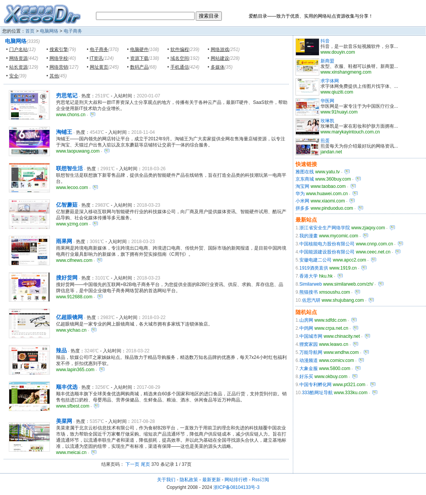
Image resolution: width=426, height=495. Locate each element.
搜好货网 (67, 278)
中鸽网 (306, 328)
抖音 (325, 41)
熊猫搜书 (308, 292)
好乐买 (306, 376)
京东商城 (305, 179)
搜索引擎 (59, 49)
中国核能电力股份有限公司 (327, 244)
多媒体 (218, 67)
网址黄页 (99, 67)
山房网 (306, 320)
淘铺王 (64, 132)
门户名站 (18, 49)
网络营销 (59, 67)
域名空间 (179, 58)
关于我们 (166, 479)
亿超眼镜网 (69, 317)
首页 (30, 31)
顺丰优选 (67, 387)
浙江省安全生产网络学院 (324, 227)
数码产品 (139, 67)
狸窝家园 (308, 344)
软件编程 (179, 49)
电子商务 (73, 31)
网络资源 (18, 58)
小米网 (302, 201)
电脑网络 (49, 31)
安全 (13, 76)
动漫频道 (308, 360)
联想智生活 (69, 168)
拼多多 (302, 208)
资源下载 (139, 58)
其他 (54, 76)
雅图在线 (305, 171)
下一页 (132, 464)
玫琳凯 (327, 120)
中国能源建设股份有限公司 (327, 252)
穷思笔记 (67, 95)
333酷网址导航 (317, 392)
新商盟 (327, 61)
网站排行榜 (236, 479)
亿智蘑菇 (67, 205)
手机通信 (179, 67)
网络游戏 (220, 49)
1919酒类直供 (313, 268)
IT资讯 (96, 58)
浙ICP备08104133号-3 (236, 487)
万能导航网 (310, 352)
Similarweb (310, 284)
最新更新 (211, 479)
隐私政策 (189, 479)
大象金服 (308, 368)
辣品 (61, 350)
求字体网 (329, 81)
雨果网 (64, 241)
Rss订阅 (260, 479)
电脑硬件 (139, 49)
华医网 (327, 101)
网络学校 (59, 58)
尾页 (145, 464)
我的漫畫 (308, 235)
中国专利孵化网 (315, 384)
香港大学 (308, 276)
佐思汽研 (311, 300)
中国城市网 (310, 336)
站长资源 (18, 67)
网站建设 (220, 58)
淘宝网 (302, 186)
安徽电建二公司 (315, 260)
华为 (300, 193)
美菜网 (64, 421)
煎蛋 (325, 140)
